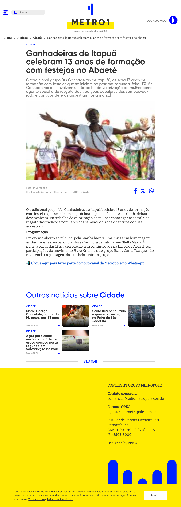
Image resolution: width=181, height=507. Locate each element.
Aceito (155, 495)
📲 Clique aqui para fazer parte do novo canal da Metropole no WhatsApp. (85, 263)
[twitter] (142, 190)
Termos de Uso (36, 499)
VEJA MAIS (90, 361)
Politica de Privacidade (60, 499)
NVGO (133, 443)
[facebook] (135, 190)
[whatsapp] (151, 190)
